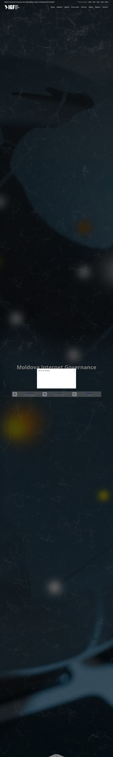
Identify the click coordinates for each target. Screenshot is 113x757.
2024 (102, 2)
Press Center (75, 7)
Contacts (105, 7)
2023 (98, 2)
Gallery (91, 7)
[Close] (74, 370)
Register (97, 7)
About (53, 7)
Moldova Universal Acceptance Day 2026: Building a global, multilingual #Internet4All (29, 2)
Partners (84, 7)
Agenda (66, 7)
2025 (106, 2)
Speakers (59, 7)
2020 (89, 2)
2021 (94, 2)
